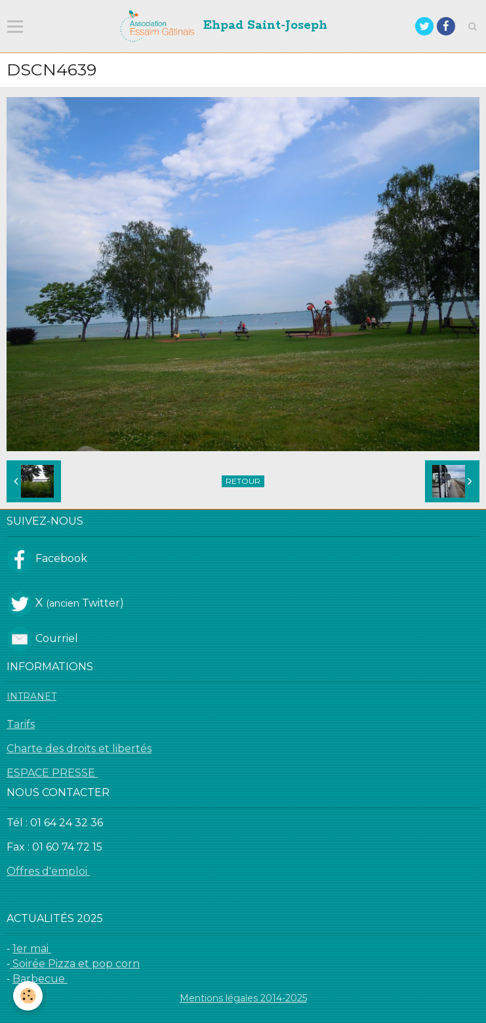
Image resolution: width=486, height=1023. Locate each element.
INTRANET (31, 696)
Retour (243, 481)
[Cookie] (28, 996)
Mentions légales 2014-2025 (243, 998)
